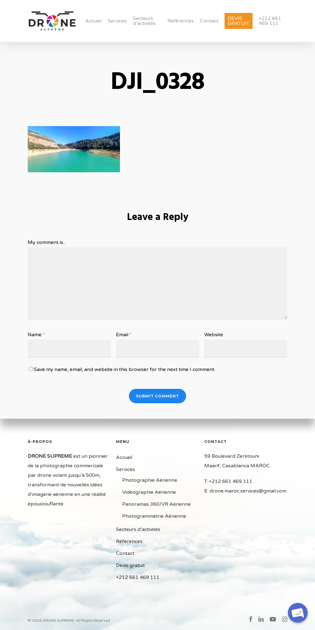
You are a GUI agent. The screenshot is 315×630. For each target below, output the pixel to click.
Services (117, 20)
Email (124, 335)
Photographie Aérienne (149, 480)
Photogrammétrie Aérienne (154, 516)
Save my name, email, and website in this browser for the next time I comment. (124, 369)
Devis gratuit (238, 20)
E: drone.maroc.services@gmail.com (245, 491)
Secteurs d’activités (144, 21)
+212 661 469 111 (270, 21)
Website (213, 335)
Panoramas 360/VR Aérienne (156, 504)
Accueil (93, 20)
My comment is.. (46, 242)
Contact (209, 20)
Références (180, 20)
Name (36, 335)
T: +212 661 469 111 (228, 481)
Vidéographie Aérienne (149, 492)
